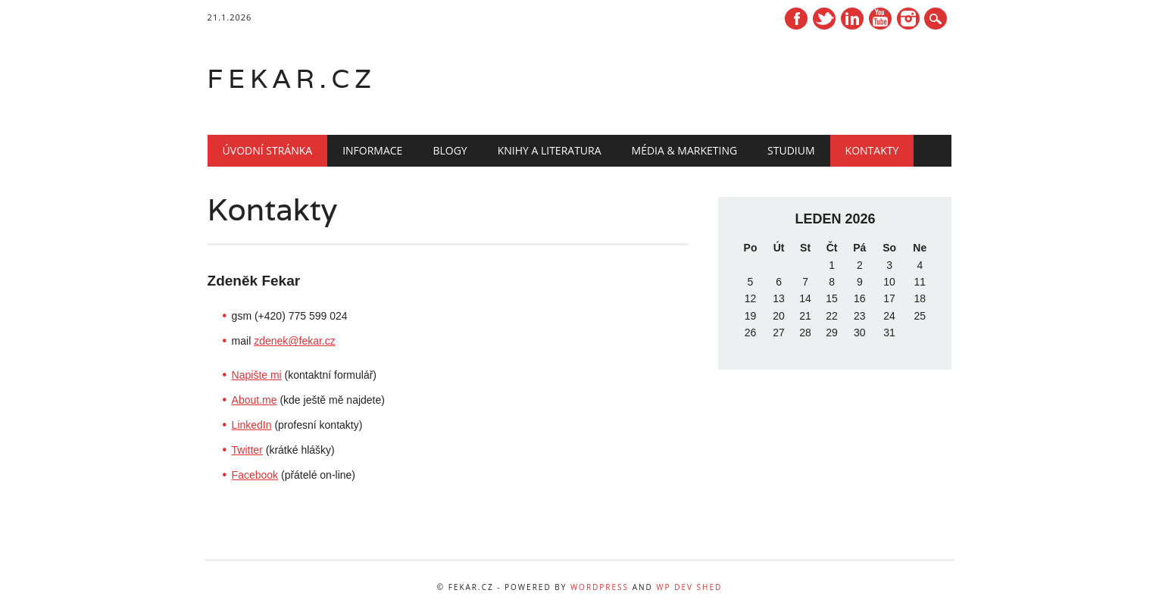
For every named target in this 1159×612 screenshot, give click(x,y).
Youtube (880, 19)
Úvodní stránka (268, 150)
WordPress (599, 587)
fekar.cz (292, 78)
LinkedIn (252, 425)
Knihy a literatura (549, 150)
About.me (254, 400)
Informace (372, 150)
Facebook (796, 19)
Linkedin (852, 19)
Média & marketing (685, 150)
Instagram (908, 19)
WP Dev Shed (689, 587)
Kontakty (872, 150)
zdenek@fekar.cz (295, 341)
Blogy (450, 150)
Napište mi (257, 375)
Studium (790, 150)
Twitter (824, 19)
